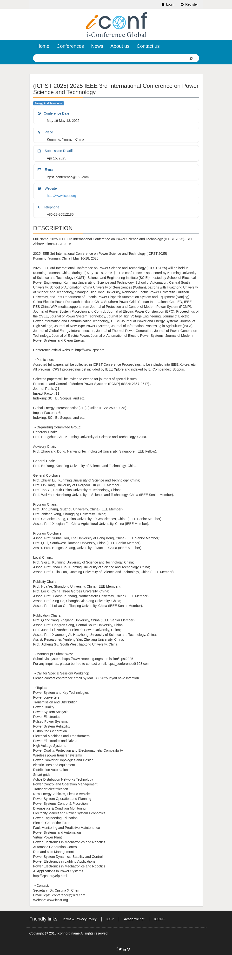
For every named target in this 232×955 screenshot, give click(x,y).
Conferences (70, 46)
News (97, 46)
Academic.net (134, 919)
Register (189, 4)
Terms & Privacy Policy (79, 919)
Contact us (148, 46)
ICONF (159, 919)
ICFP (110, 919)
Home (43, 46)
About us (119, 46)
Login (167, 4)
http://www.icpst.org (61, 196)
